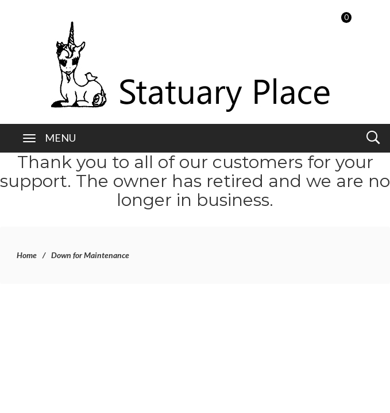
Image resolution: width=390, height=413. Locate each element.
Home (27, 255)
